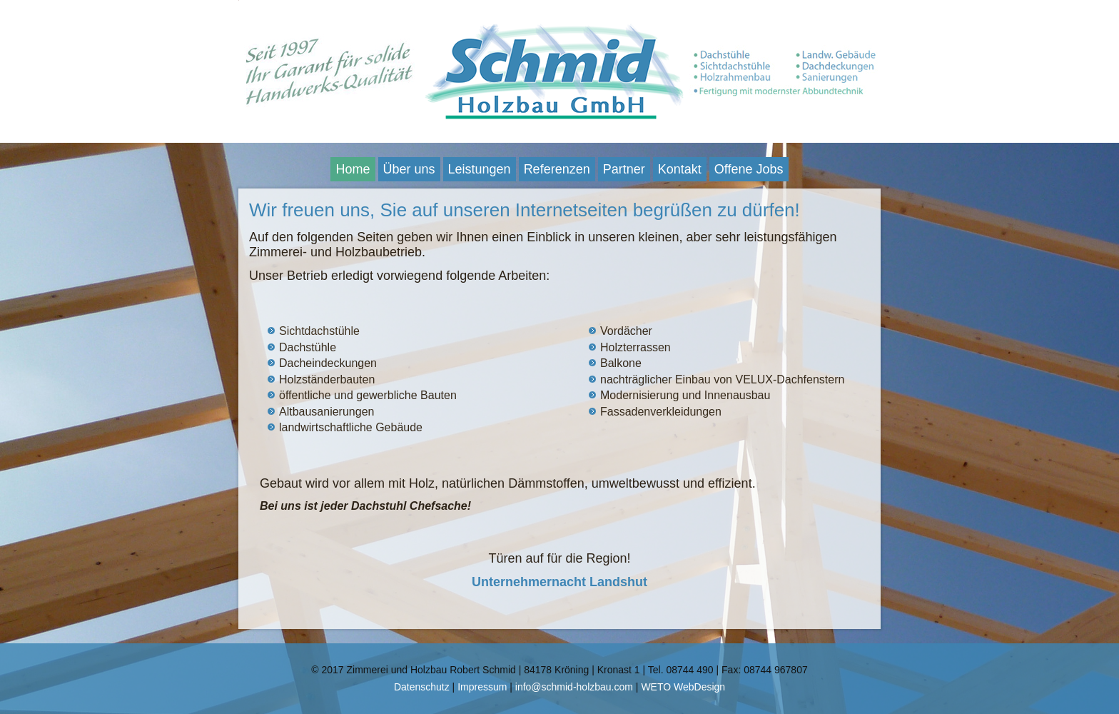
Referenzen (557, 169)
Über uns (409, 169)
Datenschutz (422, 687)
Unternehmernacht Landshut (559, 582)
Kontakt (680, 169)
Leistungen (479, 169)
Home (352, 169)
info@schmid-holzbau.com (574, 687)
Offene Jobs (749, 169)
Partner (624, 169)
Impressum (482, 687)
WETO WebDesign (683, 687)
